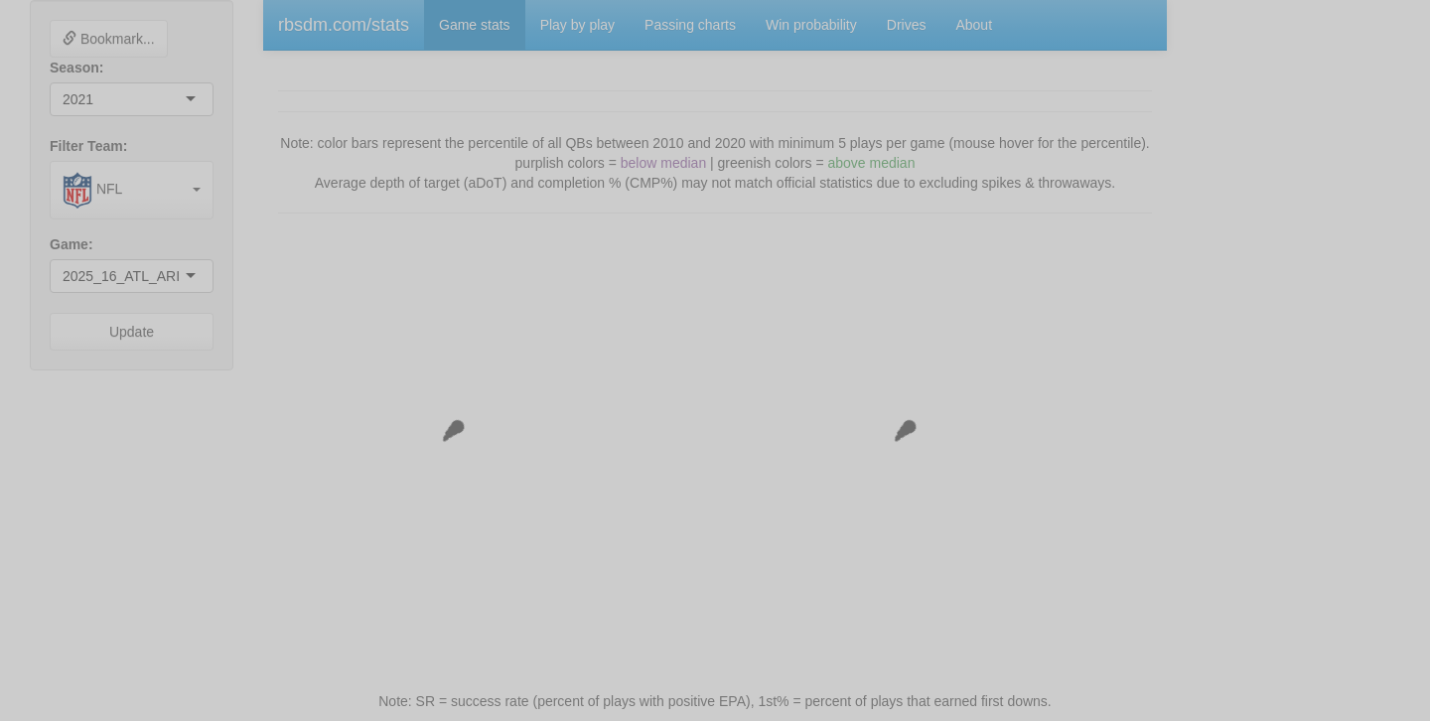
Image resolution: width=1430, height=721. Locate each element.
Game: (71, 244)
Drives (907, 25)
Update (131, 332)
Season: (76, 67)
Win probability (811, 25)
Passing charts (690, 25)
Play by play (577, 25)
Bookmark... (109, 39)
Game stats (474, 25)
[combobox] (95, 99)
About (973, 25)
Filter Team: (88, 146)
